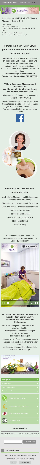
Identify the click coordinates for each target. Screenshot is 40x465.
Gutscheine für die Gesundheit (15, 413)
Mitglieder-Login (8, 434)
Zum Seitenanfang (20, 427)
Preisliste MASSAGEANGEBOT (15, 406)
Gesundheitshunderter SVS (14, 398)
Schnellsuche (30, 442)
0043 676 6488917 (12, 26)
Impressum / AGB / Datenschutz (29, 434)
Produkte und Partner (8, 391)
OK (13, 462)
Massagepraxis (6, 380)
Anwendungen (6, 383)
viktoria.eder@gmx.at (13, 28)
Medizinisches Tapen (8, 387)
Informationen (25, 462)
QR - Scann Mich (11, 420)
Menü (34, 3)
